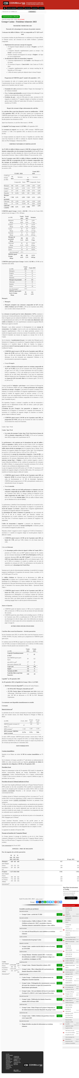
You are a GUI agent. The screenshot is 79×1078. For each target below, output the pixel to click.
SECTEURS (27, 8)
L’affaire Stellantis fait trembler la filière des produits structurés (70, 960)
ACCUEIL (7, 1054)
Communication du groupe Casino (31, 940)
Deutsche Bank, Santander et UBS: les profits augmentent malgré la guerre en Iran (69, 1024)
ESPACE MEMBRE (11, 8)
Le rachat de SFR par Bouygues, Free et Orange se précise (69, 994)
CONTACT (41, 8)
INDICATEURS (8, 1062)
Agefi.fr (61, 931)
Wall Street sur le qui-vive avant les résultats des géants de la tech (70, 1032)
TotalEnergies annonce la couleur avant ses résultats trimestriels (70, 1000)
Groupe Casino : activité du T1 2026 (32, 914)
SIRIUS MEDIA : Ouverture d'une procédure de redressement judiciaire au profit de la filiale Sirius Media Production (69, 1011)
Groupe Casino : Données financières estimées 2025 (36, 965)
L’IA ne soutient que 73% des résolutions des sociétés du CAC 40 (70, 987)
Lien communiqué (6, 845)
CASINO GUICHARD (8, 791)
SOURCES (34, 8)
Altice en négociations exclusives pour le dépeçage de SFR (70, 972)
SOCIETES (20, 8)
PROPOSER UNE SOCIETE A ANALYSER (17, 1063)
